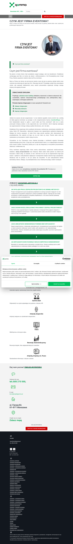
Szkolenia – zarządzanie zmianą (17, 498)
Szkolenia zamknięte (14, 460)
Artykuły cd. (37, 356)
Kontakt (11, 521)
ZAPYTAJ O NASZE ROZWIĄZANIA (53, 16)
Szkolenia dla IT (13, 517)
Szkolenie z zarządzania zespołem (17, 480)
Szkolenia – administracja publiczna (18, 473)
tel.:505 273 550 (17, 381)
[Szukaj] (44, 11)
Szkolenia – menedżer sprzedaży (17, 507)
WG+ (21, 11)
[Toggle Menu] (10, 16)
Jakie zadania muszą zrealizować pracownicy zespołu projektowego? (36, 207)
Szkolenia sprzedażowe (15, 464)
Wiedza (11, 523)
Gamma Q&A (36, 300)
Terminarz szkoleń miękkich (16, 476)
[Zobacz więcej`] (36, 202)
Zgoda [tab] (13, 263)
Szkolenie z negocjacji (15, 488)
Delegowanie (39, 287)
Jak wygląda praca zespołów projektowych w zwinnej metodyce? (35, 189)
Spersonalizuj (36, 284)
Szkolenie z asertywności (15, 487)
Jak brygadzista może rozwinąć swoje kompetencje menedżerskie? (35, 242)
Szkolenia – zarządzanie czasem (17, 500)
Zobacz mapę (16, 420)
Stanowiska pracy (40, 342)
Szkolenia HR (13, 469)
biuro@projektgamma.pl (16, 394)
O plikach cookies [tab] (60, 263)
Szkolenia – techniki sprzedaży (17, 509)
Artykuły (30, 356)
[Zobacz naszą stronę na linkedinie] (14, 449)
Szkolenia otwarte (14, 516)
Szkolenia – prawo (14, 474)
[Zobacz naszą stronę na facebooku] (11, 449)
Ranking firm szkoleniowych (16, 514)
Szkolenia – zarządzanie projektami (18, 467)
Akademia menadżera (15, 481)
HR (46, 287)
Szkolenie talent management (16, 492)
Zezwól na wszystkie (59, 284)
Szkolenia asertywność (15, 505)
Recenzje (30, 342)
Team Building (13, 519)
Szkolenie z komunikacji (15, 512)
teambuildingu (55, 120)
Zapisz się (36, 176)
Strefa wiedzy (13, 524)
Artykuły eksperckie (36, 314)
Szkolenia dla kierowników (16, 503)
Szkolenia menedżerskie (15, 462)
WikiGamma (30, 287)
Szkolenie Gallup (13, 483)
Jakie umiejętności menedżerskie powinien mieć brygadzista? (33, 224)
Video (37, 329)
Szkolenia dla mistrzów (15, 494)
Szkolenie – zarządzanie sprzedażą (18, 502)
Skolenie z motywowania (15, 485)
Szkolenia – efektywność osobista (17, 466)
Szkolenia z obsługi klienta (16, 490)
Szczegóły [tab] (36, 263)
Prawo (44, 356)
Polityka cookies (13, 528)
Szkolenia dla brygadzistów (16, 510)
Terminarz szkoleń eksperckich (16, 478)
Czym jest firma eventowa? (22, 64)
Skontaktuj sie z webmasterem (16, 530)
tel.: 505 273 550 (13, 443)
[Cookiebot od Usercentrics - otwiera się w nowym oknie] (63, 259)
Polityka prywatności (14, 526)
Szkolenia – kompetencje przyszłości (18, 471)
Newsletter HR (14, 11)
